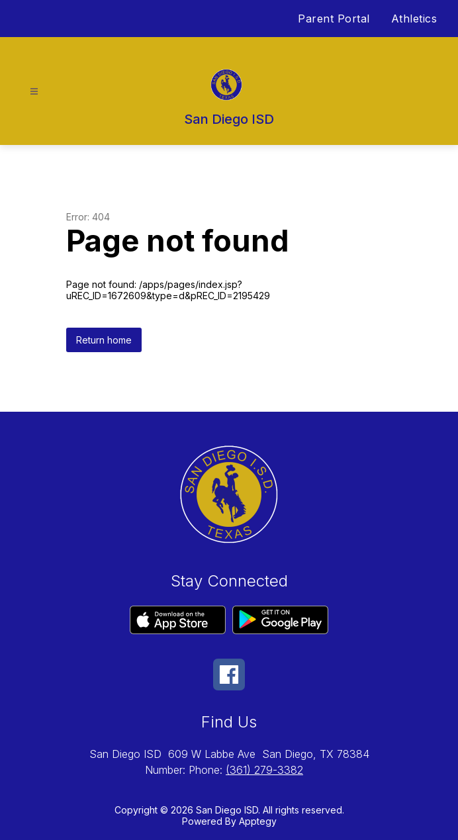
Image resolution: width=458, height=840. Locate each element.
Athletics (414, 18)
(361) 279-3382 (264, 769)
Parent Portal (334, 18)
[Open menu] (34, 91)
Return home (104, 340)
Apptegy (258, 821)
